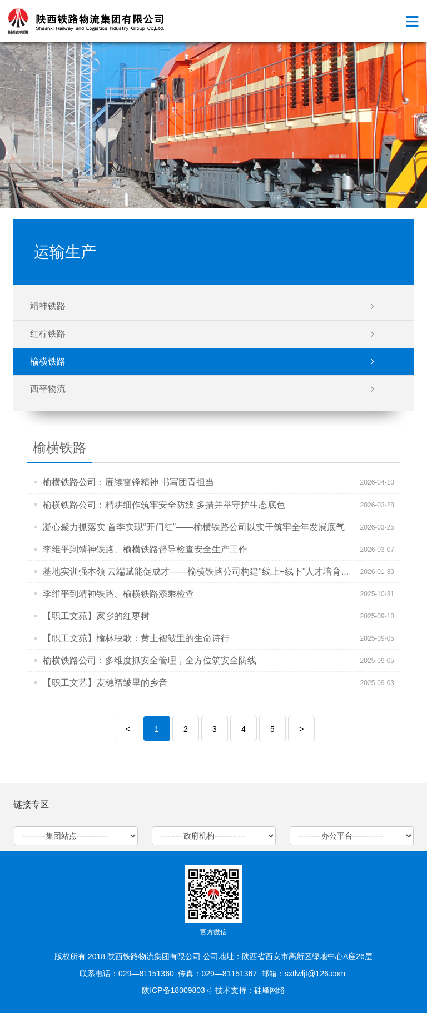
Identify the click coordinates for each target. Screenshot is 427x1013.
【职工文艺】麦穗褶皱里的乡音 (105, 682)
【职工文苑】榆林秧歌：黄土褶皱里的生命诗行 (136, 638)
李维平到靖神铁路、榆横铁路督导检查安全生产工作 (145, 549)
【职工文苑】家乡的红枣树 (96, 616)
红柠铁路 (48, 333)
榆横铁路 (48, 361)
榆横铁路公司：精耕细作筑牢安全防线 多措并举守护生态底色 (164, 505)
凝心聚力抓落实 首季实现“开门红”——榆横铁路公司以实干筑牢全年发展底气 (194, 527)
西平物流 (48, 388)
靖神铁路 (48, 306)
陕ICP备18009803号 (177, 990)
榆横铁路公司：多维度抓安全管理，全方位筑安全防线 (149, 660)
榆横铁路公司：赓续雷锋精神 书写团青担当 (128, 482)
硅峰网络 (269, 990)
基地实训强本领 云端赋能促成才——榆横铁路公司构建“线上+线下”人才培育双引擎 (205, 571)
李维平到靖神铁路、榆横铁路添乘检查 (118, 593)
